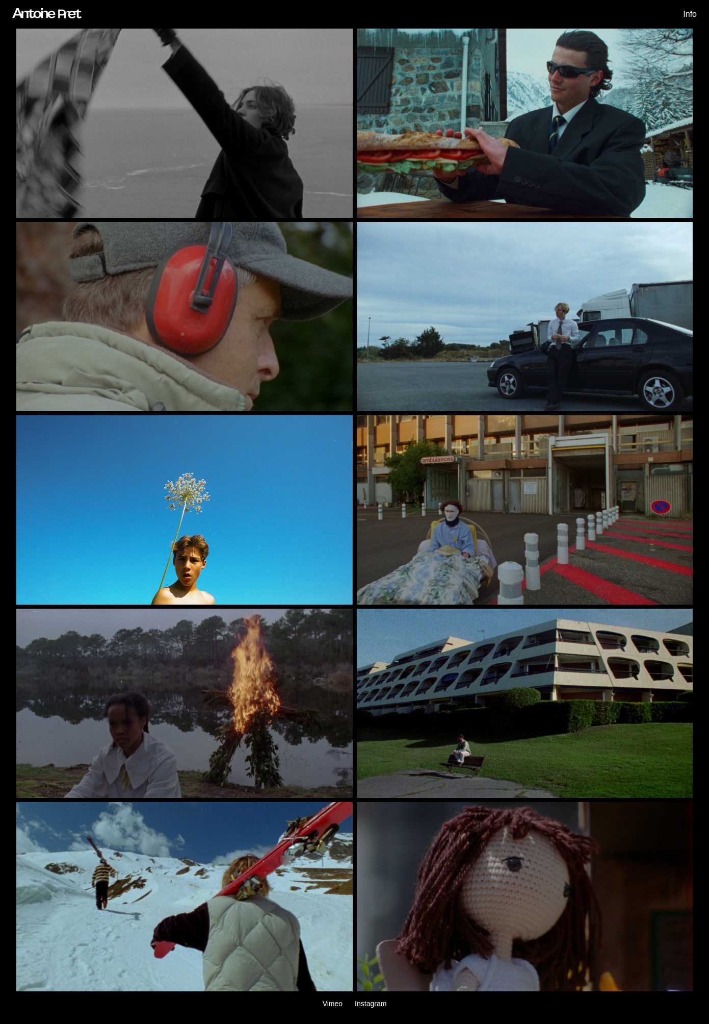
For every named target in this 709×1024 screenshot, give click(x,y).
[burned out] (525, 316)
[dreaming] (525, 896)
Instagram (370, 1004)
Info (690, 14)
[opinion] (525, 510)
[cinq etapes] (184, 123)
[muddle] (184, 510)
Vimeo (333, 1004)
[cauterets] (184, 896)
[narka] (525, 703)
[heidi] (184, 703)
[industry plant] (184, 316)
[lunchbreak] (525, 123)
